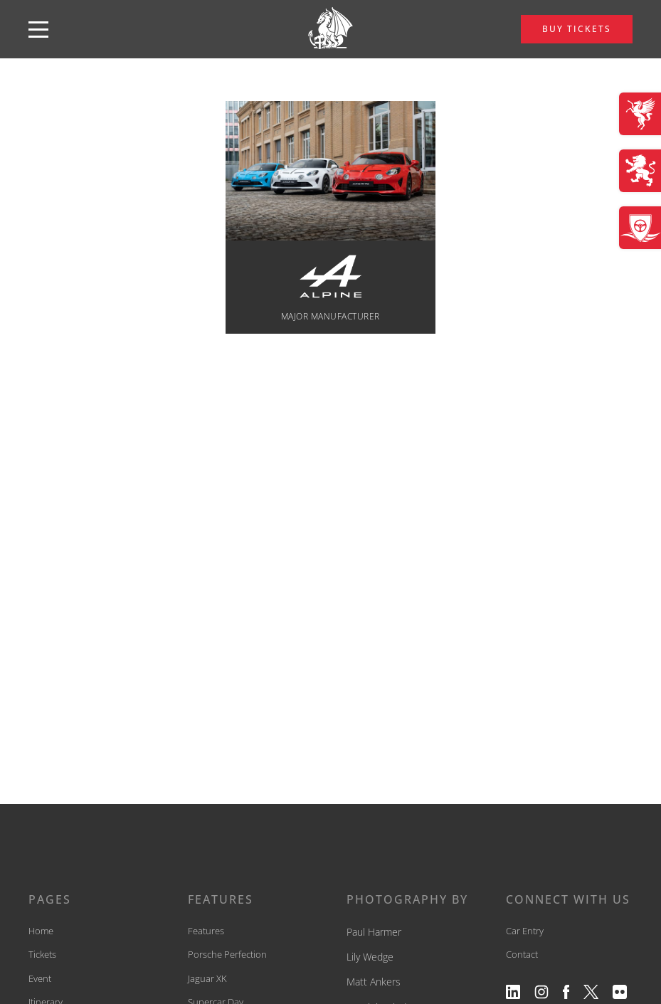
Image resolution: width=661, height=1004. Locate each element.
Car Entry (525, 930)
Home (40, 930)
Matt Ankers (374, 981)
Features (206, 930)
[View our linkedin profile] (513, 992)
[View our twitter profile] (591, 992)
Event (39, 978)
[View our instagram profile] (541, 992)
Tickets (42, 954)
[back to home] (330, 29)
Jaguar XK (207, 978)
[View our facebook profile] (566, 992)
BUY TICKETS (576, 29)
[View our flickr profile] (620, 992)
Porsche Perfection (227, 954)
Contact (522, 954)
